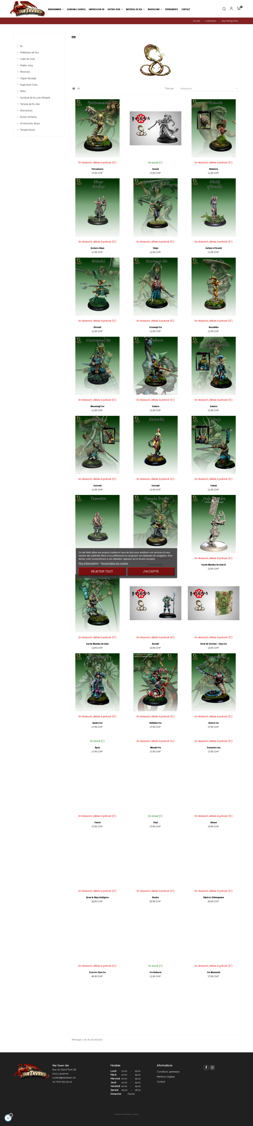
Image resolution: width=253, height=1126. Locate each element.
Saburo (155, 406)
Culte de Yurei (27, 59)
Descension (26, 110)
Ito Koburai (155, 972)
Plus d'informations (88, 563)
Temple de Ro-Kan (30, 104)
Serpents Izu (213, 747)
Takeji (213, 485)
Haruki (155, 644)
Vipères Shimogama (213, 897)
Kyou (97, 747)
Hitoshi (97, 327)
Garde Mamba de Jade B (213, 564)
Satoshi (97, 485)
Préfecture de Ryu (29, 52)
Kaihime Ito (155, 723)
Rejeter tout (102, 571)
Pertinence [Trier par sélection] (210, 88)
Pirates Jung (26, 65)
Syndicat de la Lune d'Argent (35, 97)
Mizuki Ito (155, 747)
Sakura (213, 406)
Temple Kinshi (27, 130)
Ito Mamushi (213, 972)
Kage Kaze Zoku (28, 84)
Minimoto (25, 72)
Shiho (23, 91)
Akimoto (213, 169)
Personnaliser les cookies (114, 563)
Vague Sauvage (28, 78)
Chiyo (155, 248)
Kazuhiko (213, 327)
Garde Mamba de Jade (97, 644)
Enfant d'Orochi (214, 248)
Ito (21, 46)
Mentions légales (166, 1076)
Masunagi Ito (97, 406)
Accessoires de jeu (30, 123)
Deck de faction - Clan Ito (213, 644)
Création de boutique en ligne (126, 1114)
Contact (161, 1081)
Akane (213, 822)
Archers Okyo (97, 248)
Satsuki (156, 485)
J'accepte (151, 571)
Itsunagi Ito (155, 327)
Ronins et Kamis (28, 117)
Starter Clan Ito (97, 972)
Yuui (155, 822)
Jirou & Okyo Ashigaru (97, 897)
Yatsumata (97, 169)
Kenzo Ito (213, 723)
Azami (155, 169)
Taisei (97, 822)
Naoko (155, 897)
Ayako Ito (97, 723)
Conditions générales (168, 1071)
